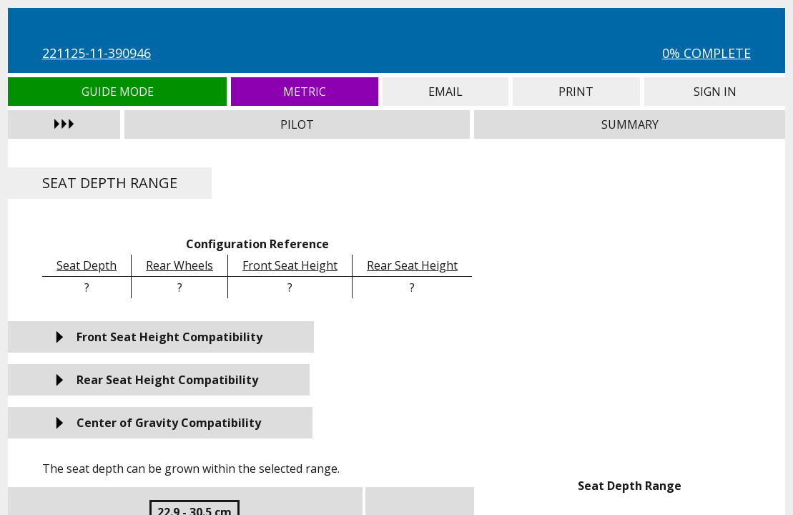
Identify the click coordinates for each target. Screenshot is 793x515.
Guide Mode (117, 91)
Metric (304, 91)
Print (576, 91)
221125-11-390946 (96, 53)
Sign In (714, 91)
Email (445, 91)
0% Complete (706, 53)
